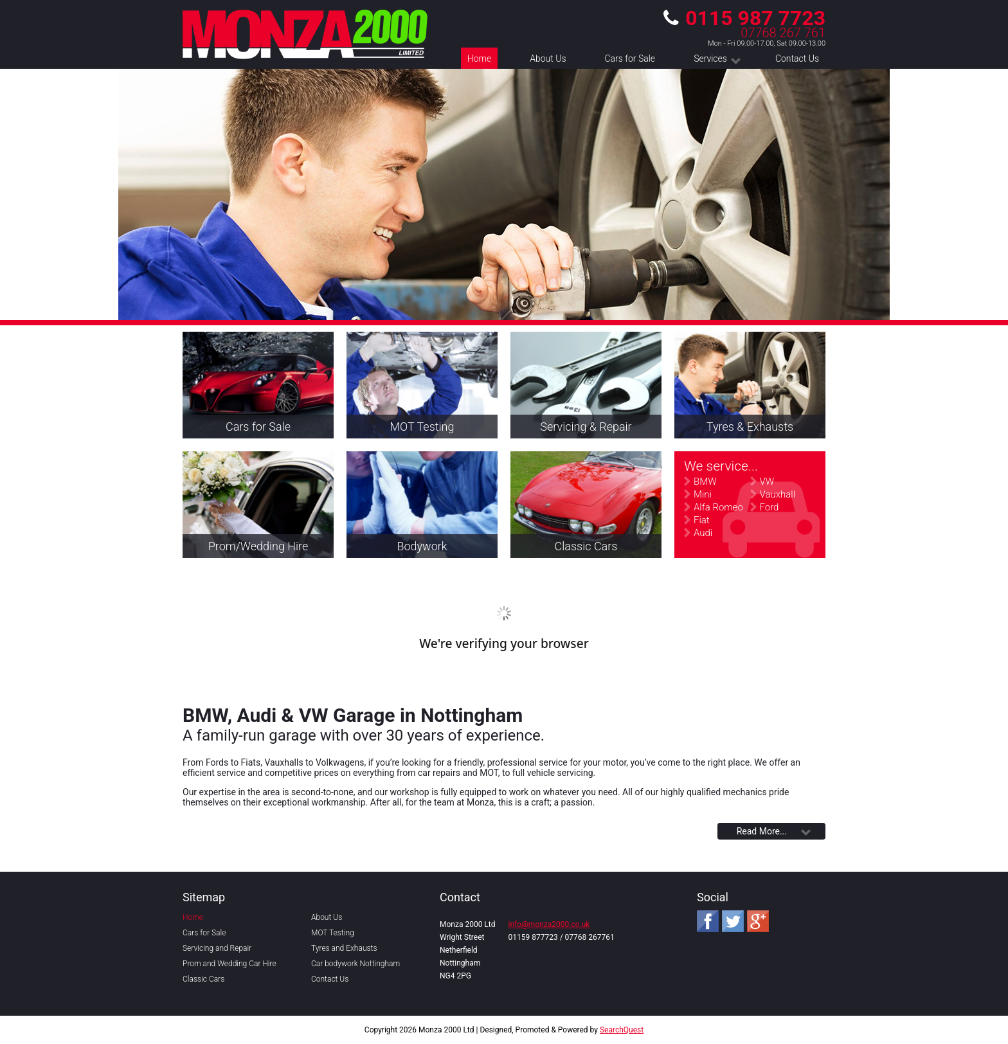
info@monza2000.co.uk (549, 924)
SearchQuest (622, 1029)
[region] (504, 194)
